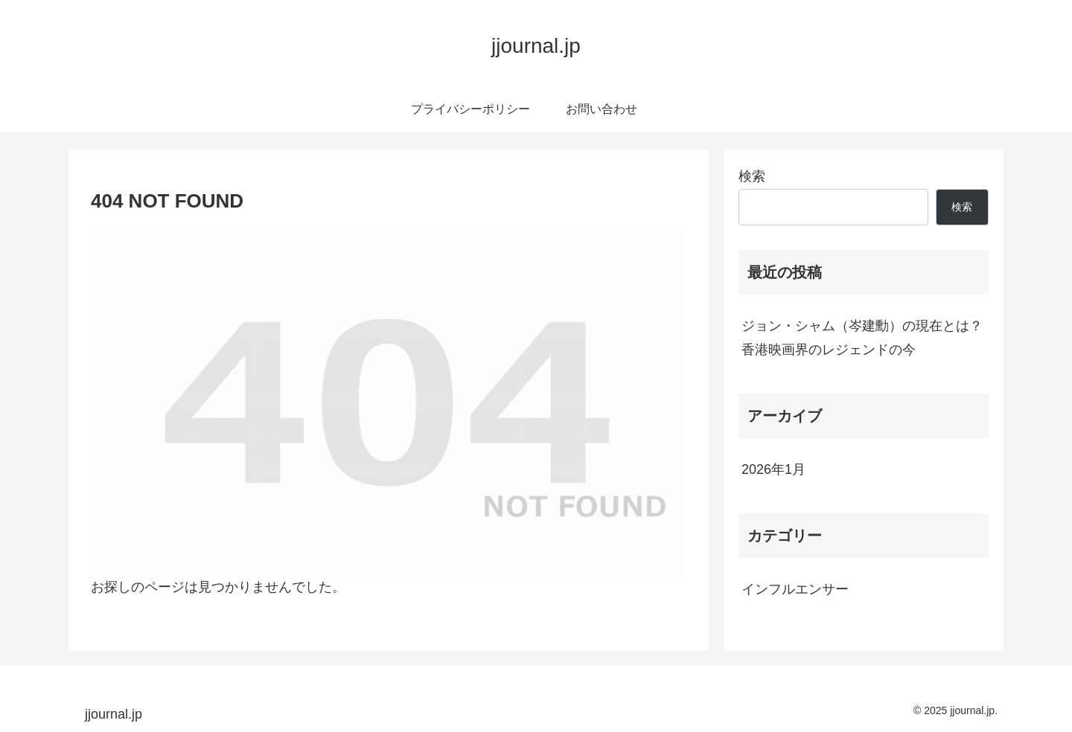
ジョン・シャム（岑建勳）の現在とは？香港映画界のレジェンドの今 (862, 337)
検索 (751, 176)
